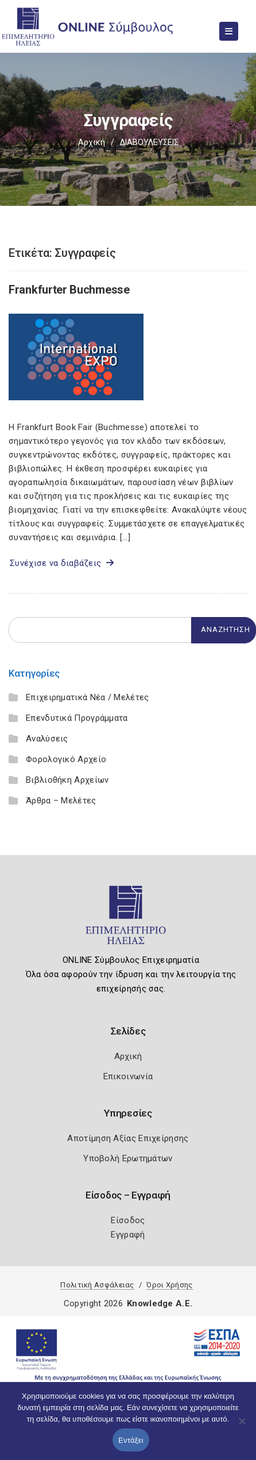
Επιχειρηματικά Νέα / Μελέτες (87, 697)
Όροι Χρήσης (169, 1285)
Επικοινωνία (128, 1076)
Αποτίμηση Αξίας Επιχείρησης (127, 1138)
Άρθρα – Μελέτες (61, 800)
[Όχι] (241, 1426)
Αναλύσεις (47, 738)
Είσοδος (128, 1220)
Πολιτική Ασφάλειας (97, 1285)
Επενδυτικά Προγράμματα (77, 718)
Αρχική (91, 142)
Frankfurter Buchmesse (69, 289)
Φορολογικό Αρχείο (66, 759)
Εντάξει (130, 1440)
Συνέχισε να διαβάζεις (62, 563)
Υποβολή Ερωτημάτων (127, 1158)
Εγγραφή (128, 1234)
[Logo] (128, 919)
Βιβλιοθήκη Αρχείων (67, 780)
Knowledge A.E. (159, 1303)
